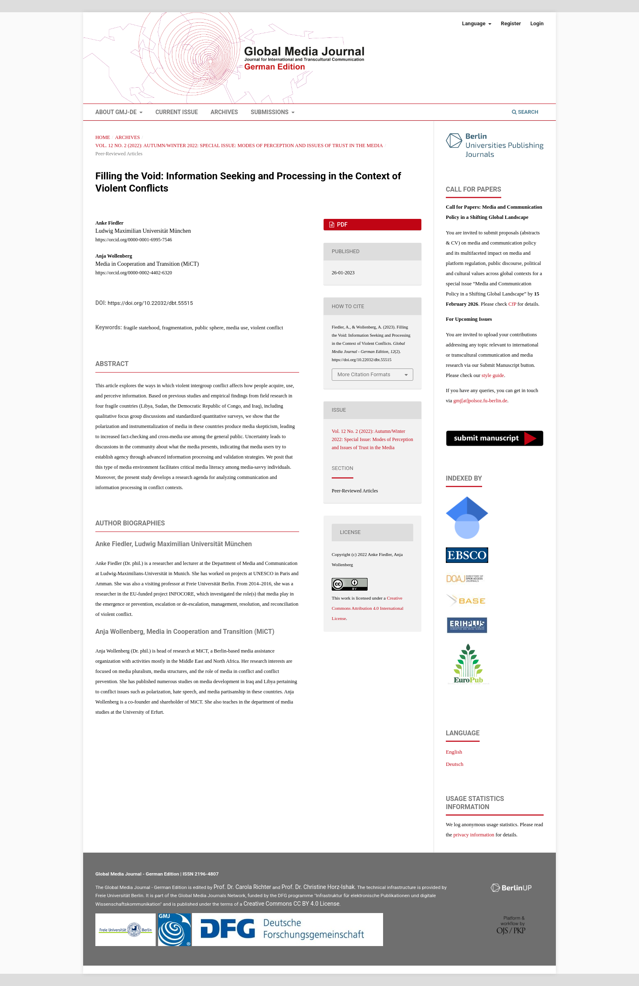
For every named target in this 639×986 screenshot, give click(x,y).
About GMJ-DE (116, 112)
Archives (224, 112)
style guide (493, 375)
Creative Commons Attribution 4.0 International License (367, 608)
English (454, 752)
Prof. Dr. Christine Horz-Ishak (318, 887)
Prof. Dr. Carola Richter (242, 887)
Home (102, 137)
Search (525, 112)
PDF (342, 224)
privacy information (474, 835)
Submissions (270, 112)
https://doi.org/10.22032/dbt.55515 (150, 303)
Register (511, 23)
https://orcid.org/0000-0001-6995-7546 (133, 240)
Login (537, 23)
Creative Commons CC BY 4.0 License (291, 903)
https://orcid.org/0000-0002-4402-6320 (133, 272)
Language (474, 23)
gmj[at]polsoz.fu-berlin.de (480, 401)
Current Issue (176, 112)
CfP (512, 304)
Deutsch (454, 764)
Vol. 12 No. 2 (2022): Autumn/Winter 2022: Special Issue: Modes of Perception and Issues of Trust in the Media (239, 145)
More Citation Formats (363, 374)
